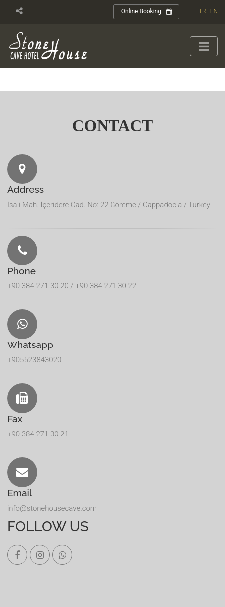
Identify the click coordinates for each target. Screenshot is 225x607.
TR (202, 11)
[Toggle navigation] (204, 46)
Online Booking (146, 12)
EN (214, 11)
